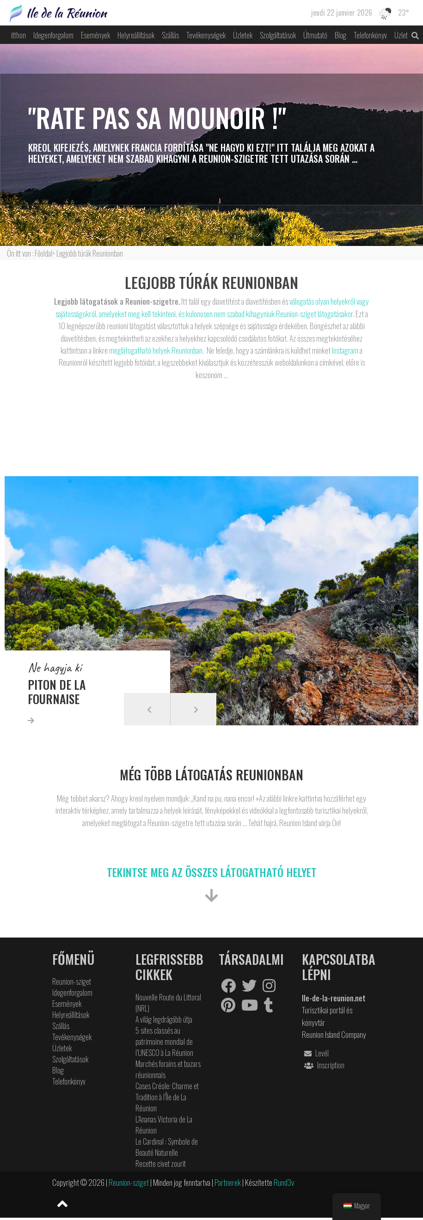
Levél (315, 1053)
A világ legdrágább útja (163, 1019)
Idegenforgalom (53, 35)
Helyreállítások (135, 35)
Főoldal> (45, 253)
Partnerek (228, 1182)
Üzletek (242, 35)
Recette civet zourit (160, 1163)
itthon (18, 35)
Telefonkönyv (370, 35)
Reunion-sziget (71, 981)
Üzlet (401, 35)
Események (95, 35)
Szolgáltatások (278, 35)
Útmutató (315, 35)
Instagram (344, 350)
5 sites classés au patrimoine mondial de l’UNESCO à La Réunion (164, 1041)
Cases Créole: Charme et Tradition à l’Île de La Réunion (167, 1097)
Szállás (170, 35)
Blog (340, 35)
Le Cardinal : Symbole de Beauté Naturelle (166, 1147)
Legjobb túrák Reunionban (89, 253)
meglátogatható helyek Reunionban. (156, 350)
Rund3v (284, 1182)
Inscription (323, 1065)
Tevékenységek (206, 35)
